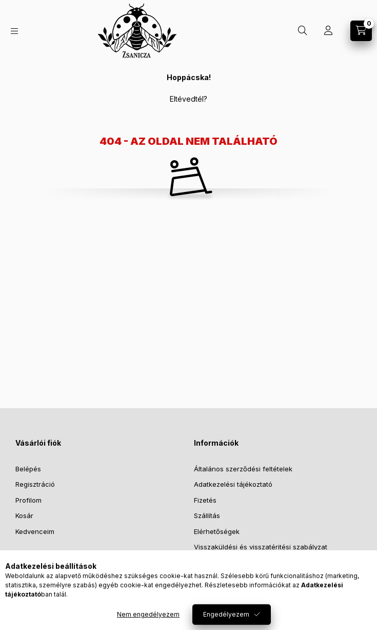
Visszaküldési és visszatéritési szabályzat (260, 547)
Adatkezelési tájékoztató (233, 484)
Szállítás (207, 515)
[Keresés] (302, 31)
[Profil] (328, 31)
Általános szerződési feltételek (243, 469)
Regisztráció (35, 484)
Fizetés (205, 500)
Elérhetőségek (217, 531)
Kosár (24, 515)
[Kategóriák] (14, 31)
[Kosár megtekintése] (361, 31)
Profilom (28, 500)
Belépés (28, 469)
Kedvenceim (34, 531)
